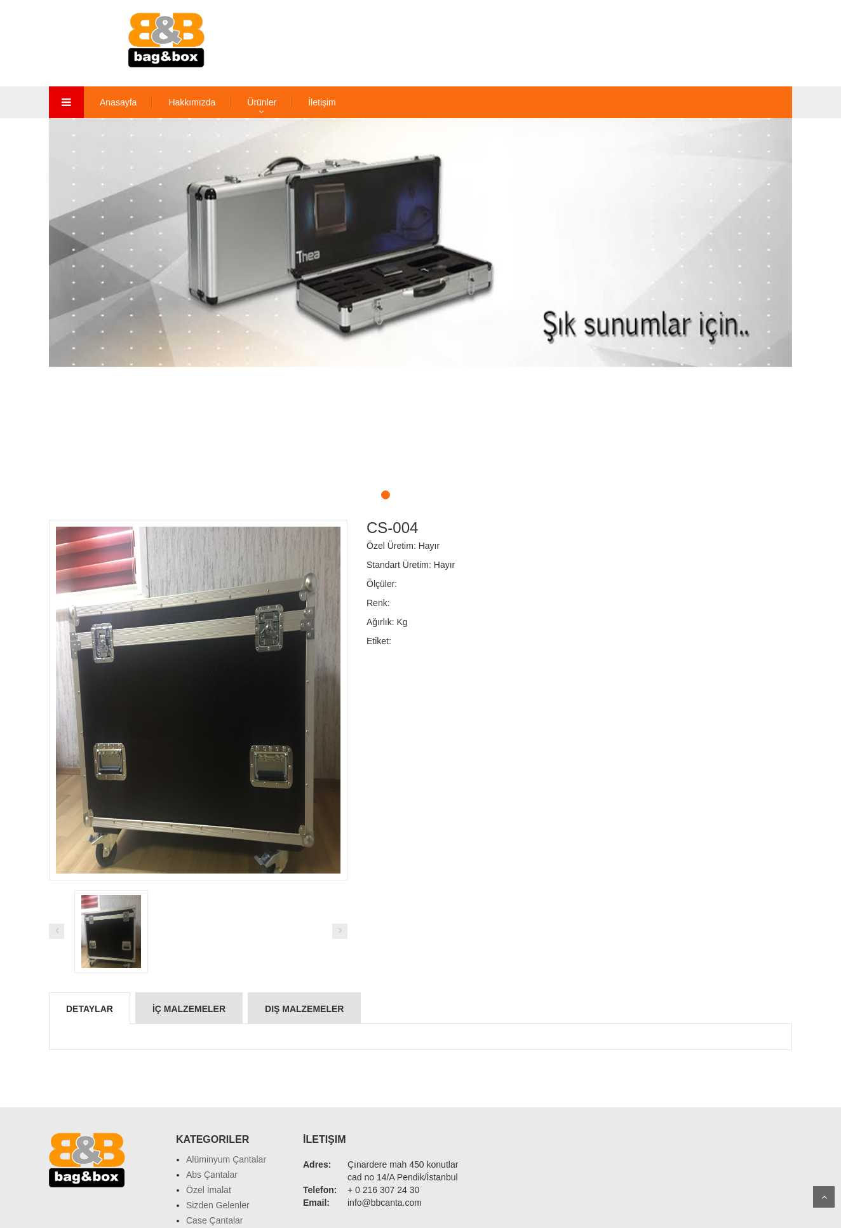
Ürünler (261, 102)
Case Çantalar (214, 1220)
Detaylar (89, 1009)
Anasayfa (118, 102)
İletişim (322, 102)
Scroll (824, 1197)
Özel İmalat (208, 1190)
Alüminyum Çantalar (226, 1159)
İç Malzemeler (188, 1009)
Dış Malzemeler (304, 1009)
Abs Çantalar (212, 1175)
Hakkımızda (191, 102)
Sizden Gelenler (218, 1205)
